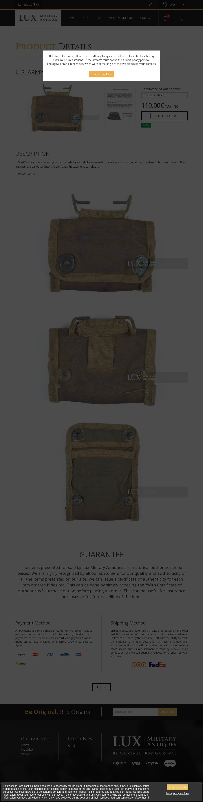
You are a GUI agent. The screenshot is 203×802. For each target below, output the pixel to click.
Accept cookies (177, 787)
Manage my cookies (177, 793)
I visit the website (101, 74)
